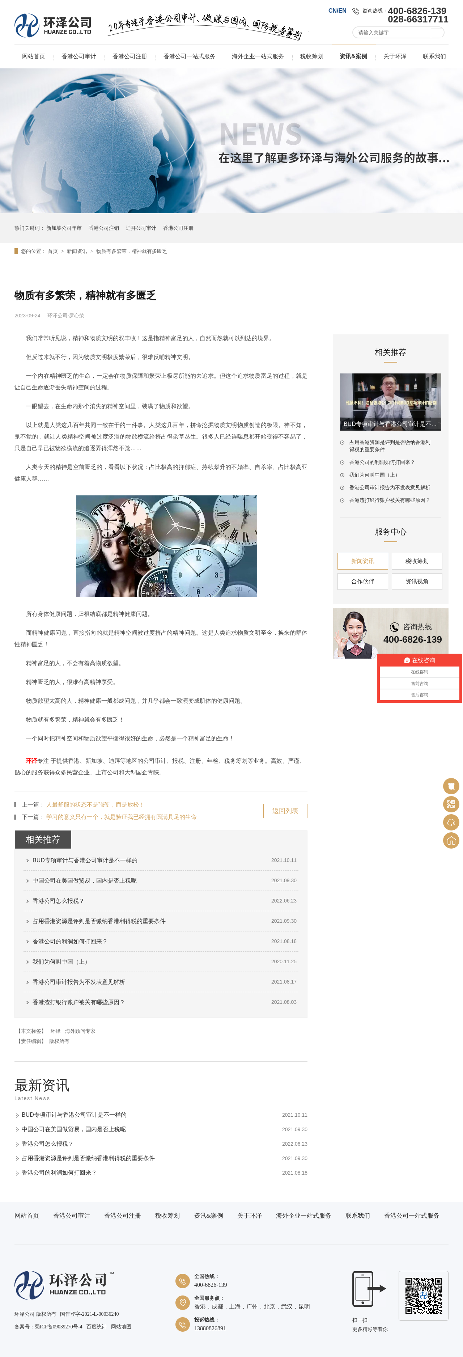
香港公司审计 (78, 56)
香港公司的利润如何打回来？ (70, 941)
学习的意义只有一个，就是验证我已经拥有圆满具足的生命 (121, 817)
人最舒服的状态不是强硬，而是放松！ (95, 805)
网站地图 (121, 1326)
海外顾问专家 (80, 1031)
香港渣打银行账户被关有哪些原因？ (79, 1002)
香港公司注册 (129, 56)
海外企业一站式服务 (258, 56)
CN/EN (337, 11)
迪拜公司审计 (141, 228)
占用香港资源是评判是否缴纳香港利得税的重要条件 (99, 921)
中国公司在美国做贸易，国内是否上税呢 (85, 881)
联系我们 (434, 56)
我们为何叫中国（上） (61, 962)
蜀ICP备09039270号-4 (58, 1326)
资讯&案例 (353, 56)
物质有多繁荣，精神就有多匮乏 (131, 251)
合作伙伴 (362, 581)
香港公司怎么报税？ (59, 901)
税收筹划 (311, 56)
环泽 (31, 761)
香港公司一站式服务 (189, 56)
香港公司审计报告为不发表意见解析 (79, 982)
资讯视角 (417, 581)
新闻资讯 (78, 251)
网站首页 (33, 56)
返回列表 (285, 811)
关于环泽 (395, 56)
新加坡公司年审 (64, 228)
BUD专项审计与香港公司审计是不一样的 (85, 860)
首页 (53, 251)
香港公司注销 (104, 228)
